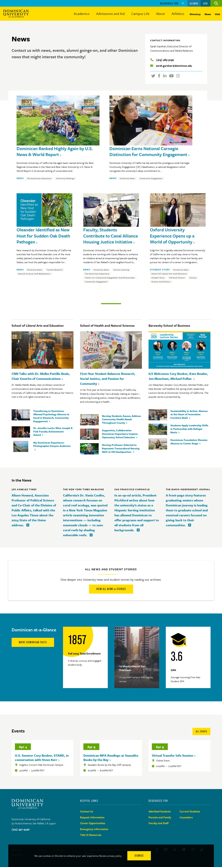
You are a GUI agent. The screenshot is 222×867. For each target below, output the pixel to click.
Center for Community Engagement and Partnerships (110, 278)
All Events (201, 731)
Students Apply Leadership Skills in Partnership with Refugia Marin (189, 429)
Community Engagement (151, 178)
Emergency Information (94, 829)
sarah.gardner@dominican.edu (174, 66)
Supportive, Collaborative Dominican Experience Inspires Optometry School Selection (120, 434)
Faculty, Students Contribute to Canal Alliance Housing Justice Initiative (110, 236)
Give (205, 3)
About (160, 13)
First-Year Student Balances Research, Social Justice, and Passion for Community (107, 378)
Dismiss (139, 855)
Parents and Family (160, 817)
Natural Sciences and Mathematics (34, 274)
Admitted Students (160, 811)
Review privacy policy (110, 856)
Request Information (92, 817)
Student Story (160, 269)
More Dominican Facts (33, 642)
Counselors (186, 817)
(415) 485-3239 (165, 60)
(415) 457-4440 (21, 829)
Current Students (190, 811)
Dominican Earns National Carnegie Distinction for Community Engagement (148, 151)
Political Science (177, 278)
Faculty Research (55, 270)
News (208, 14)
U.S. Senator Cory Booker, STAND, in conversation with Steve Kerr (42, 757)
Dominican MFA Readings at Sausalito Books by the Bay (110, 757)
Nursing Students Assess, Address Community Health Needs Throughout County (121, 419)
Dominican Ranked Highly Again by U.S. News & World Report (55, 151)
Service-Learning (121, 270)
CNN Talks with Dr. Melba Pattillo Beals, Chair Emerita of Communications (41, 376)
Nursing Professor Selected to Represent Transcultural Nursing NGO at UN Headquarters (120, 448)
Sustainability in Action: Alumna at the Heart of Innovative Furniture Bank (189, 414)
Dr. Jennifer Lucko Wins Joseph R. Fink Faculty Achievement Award (53, 431)
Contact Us (86, 811)
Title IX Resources (90, 835)
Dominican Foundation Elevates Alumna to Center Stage (188, 441)
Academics (82, 13)
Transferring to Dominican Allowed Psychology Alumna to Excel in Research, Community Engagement (51, 416)
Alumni (194, 3)
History (193, 278)
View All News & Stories (111, 589)
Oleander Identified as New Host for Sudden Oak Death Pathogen (43, 236)
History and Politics (161, 282)
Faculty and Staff (159, 823)
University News (127, 178)
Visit (217, 14)
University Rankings (65, 178)
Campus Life (140, 13)
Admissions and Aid (110, 13)
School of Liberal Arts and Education (169, 274)
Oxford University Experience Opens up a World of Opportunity (172, 236)
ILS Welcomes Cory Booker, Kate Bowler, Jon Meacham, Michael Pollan (178, 376)
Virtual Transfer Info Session (172, 755)
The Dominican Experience (39, 178)
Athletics (178, 13)
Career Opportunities (92, 823)
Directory (195, 14)
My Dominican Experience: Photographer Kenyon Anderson (52, 444)
